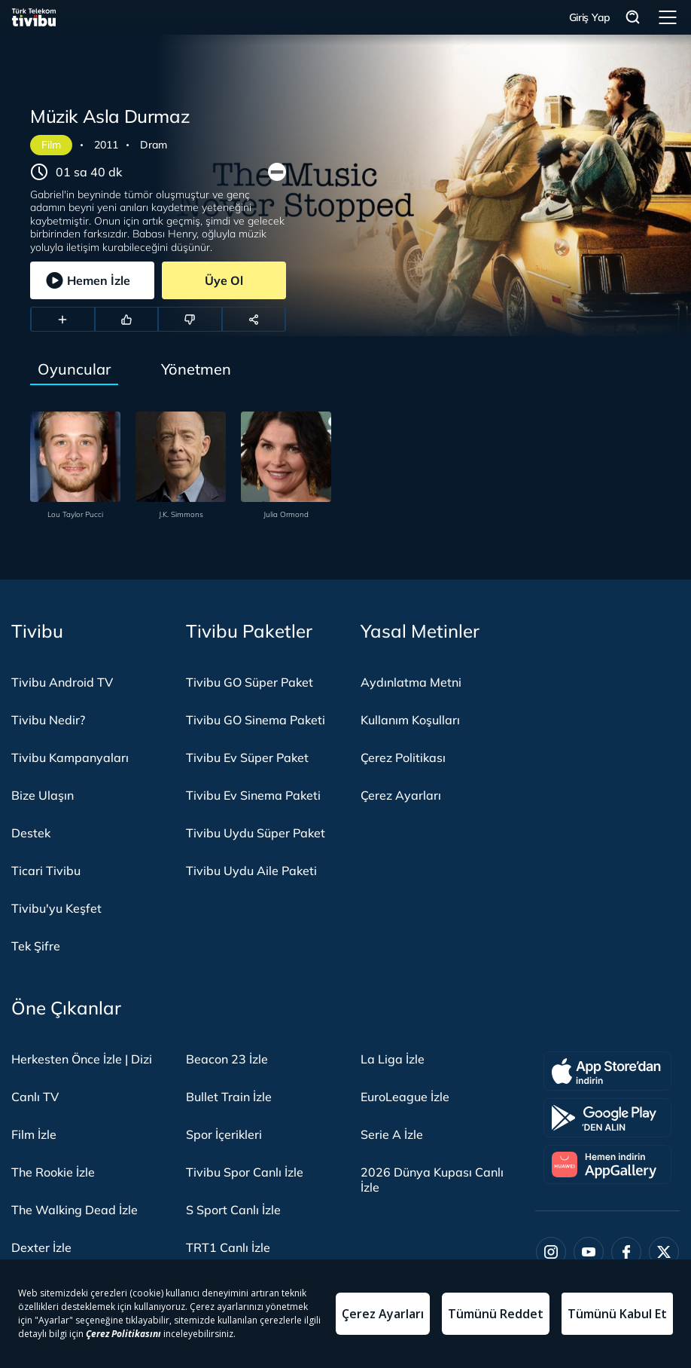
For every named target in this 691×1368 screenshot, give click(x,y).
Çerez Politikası (403, 757)
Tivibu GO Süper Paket (249, 682)
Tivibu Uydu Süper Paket (255, 832)
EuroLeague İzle (405, 1096)
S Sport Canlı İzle (233, 1209)
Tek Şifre (35, 945)
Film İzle (33, 1134)
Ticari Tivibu (46, 870)
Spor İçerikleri (224, 1134)
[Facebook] (626, 1252)
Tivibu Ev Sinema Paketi (253, 795)
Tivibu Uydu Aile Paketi (251, 870)
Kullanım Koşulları (410, 719)
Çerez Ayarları (401, 795)
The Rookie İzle (53, 1172)
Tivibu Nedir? (48, 719)
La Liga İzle (393, 1059)
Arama (633, 18)
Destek (30, 832)
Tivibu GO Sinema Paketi (255, 719)
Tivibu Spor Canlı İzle (244, 1172)
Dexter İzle (41, 1247)
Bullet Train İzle (229, 1096)
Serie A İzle (392, 1134)
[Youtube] (589, 1252)
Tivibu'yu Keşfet (56, 908)
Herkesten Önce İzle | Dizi (81, 1059)
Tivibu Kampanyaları (70, 757)
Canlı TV (35, 1096)
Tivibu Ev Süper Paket (247, 757)
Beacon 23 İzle (227, 1059)
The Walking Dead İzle (74, 1209)
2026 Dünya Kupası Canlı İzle (432, 1179)
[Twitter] (664, 1252)
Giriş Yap (589, 17)
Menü (668, 17)
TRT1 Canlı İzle (228, 1247)
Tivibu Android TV (62, 682)
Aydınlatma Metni (411, 682)
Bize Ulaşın (42, 795)
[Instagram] (551, 1252)
